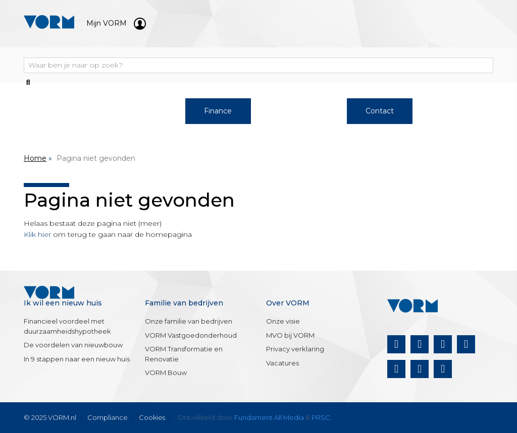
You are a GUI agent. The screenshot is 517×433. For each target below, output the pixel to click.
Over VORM (298, 110)
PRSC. (322, 417)
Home (35, 158)
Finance (218, 110)
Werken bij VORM (137, 116)
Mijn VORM (116, 23)
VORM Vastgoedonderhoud (191, 335)
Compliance (107, 417)
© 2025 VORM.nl (50, 417)
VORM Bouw (166, 372)
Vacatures (282, 363)
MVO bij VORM (290, 335)
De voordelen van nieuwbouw (73, 345)
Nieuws (460, 110)
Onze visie (283, 321)
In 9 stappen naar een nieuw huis (77, 359)
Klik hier (37, 234)
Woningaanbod (56, 110)
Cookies (152, 417)
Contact (380, 110)
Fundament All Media (269, 417)
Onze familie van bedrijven (188, 321)
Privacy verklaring (295, 349)
